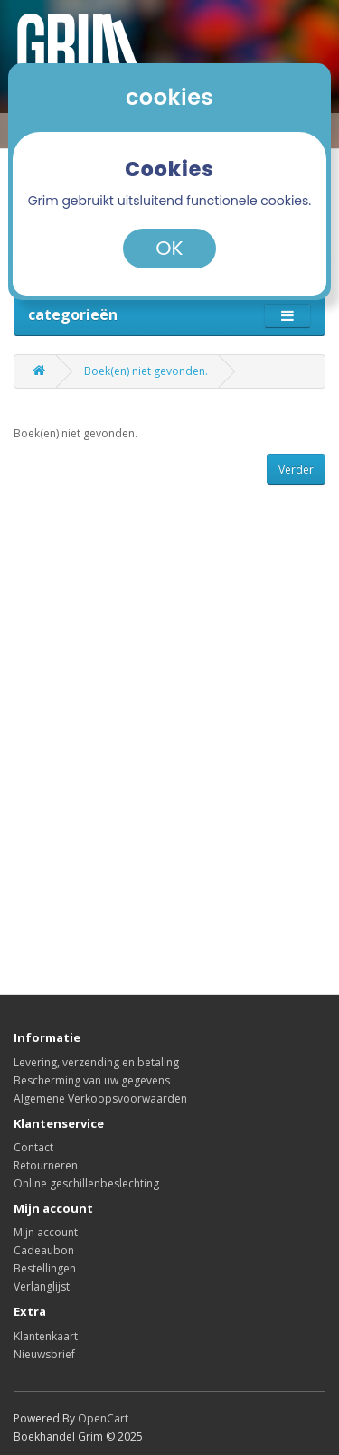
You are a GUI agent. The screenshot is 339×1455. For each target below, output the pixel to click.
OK (169, 248)
